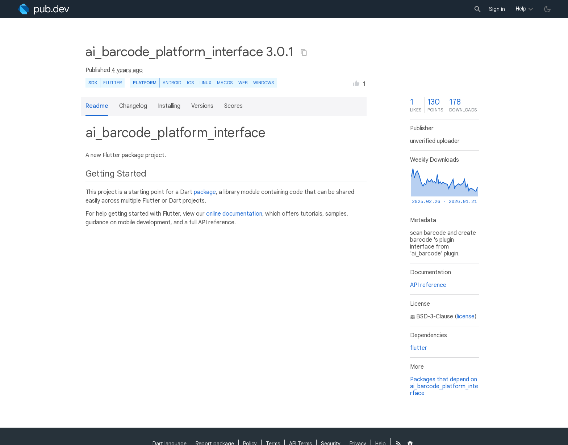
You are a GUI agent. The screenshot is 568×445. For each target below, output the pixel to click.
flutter (418, 348)
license (466, 316)
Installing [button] (169, 106)
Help (521, 8)
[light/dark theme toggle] (547, 9)
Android (172, 82)
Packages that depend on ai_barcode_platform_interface (444, 386)
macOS (225, 82)
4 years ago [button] (127, 70)
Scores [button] (233, 106)
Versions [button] (202, 106)
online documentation (234, 213)
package (205, 192)
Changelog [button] (133, 106)
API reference (428, 285)
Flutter (112, 82)
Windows (263, 82)
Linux (205, 82)
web (242, 82)
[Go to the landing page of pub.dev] (43, 9)
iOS (190, 82)
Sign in (497, 9)
